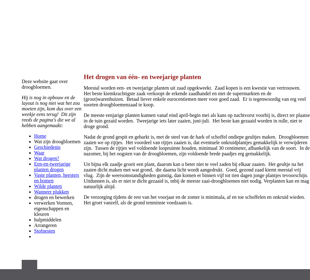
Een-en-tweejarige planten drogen (52, 166)
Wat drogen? (46, 158)
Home (40, 136)
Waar (39, 152)
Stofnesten (44, 230)
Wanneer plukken (51, 191)
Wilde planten (48, 186)
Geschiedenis (47, 147)
